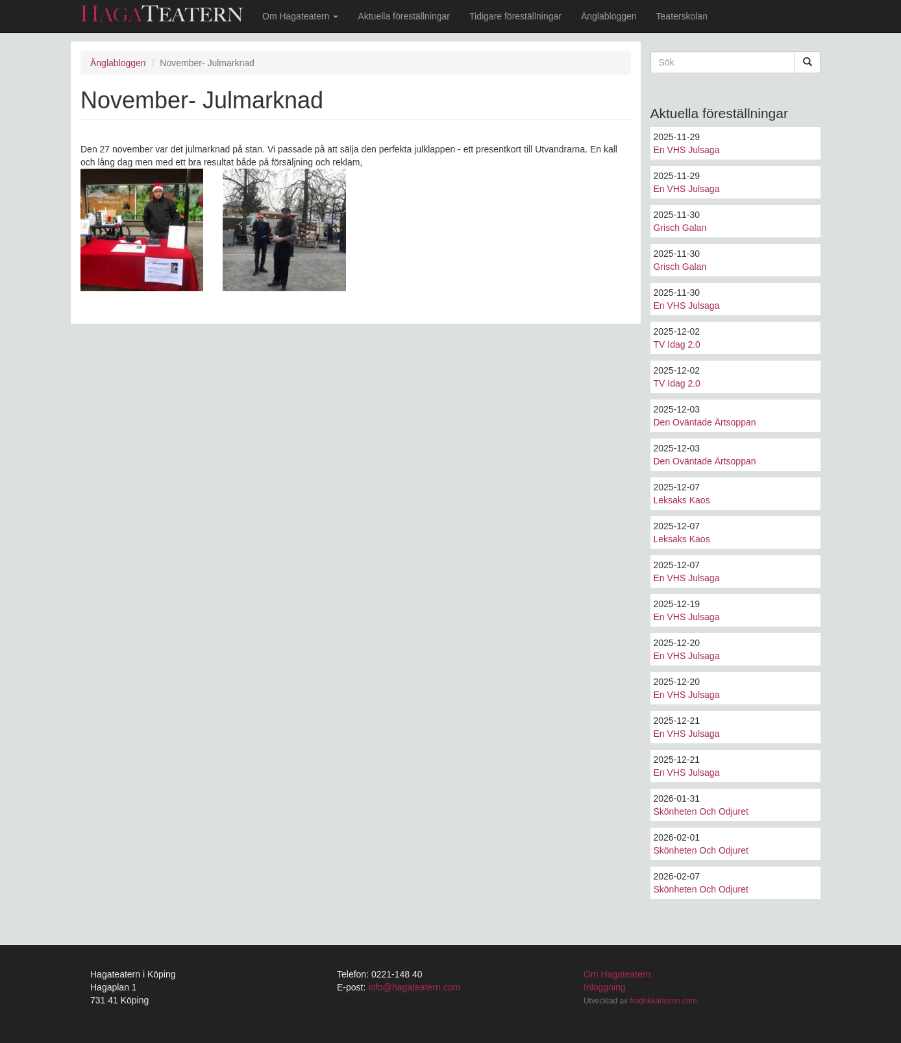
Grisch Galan (680, 227)
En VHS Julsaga (687, 150)
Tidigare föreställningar (515, 16)
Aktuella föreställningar (404, 16)
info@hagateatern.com (414, 987)
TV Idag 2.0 (677, 344)
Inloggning (605, 987)
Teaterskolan (682, 16)
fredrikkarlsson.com (663, 1000)
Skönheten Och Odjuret (701, 811)
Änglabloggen (609, 16)
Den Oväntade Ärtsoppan (705, 422)
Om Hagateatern (300, 16)
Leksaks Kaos (682, 500)
